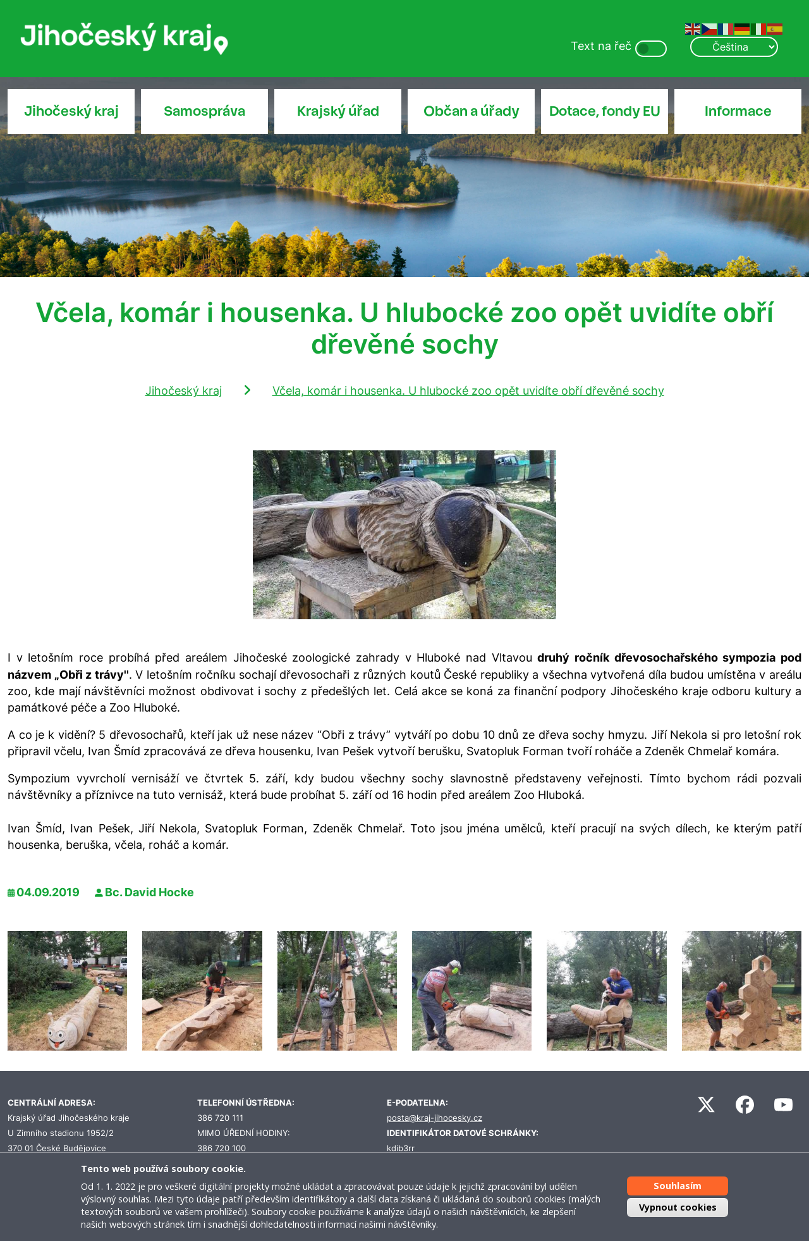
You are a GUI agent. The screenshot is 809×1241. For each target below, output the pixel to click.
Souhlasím (678, 1186)
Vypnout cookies (678, 1207)
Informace (738, 111)
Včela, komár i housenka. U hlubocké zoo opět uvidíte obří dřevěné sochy (468, 390)
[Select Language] (733, 47)
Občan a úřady (471, 111)
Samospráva (204, 111)
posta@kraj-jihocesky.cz (434, 1118)
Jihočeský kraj (71, 111)
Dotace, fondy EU (604, 111)
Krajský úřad (338, 111)
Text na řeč (601, 45)
